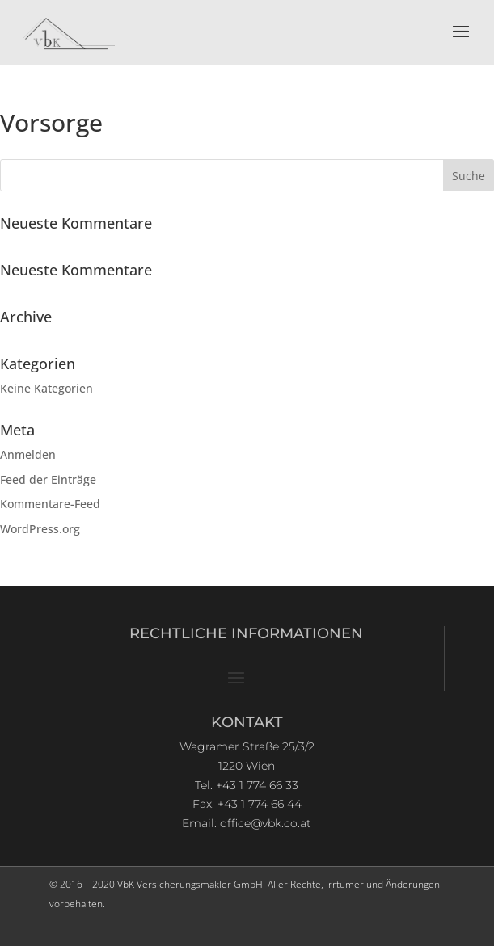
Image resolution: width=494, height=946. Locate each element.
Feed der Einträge (48, 479)
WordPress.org (40, 528)
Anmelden (28, 454)
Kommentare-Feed (50, 503)
